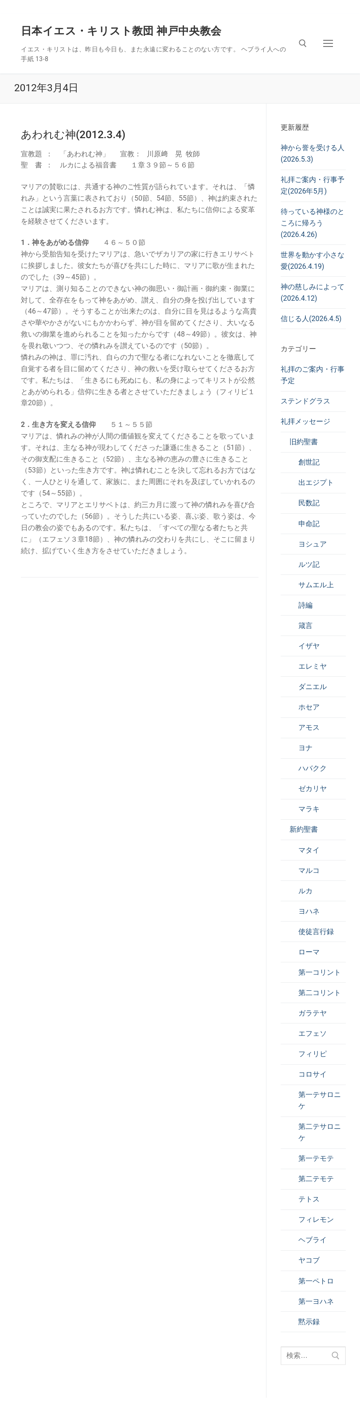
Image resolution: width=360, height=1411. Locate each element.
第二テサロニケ (319, 1132)
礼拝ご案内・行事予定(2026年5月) (312, 185)
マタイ (309, 850)
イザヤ (309, 646)
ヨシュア (312, 544)
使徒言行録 (316, 931)
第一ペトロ (316, 1281)
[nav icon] (328, 43)
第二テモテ (316, 1179)
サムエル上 (316, 585)
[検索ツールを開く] (303, 43)
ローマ (309, 952)
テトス (309, 1199)
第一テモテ (316, 1158)
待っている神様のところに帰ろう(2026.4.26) (312, 223)
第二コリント (319, 992)
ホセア (309, 707)
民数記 (309, 503)
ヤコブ (309, 1260)
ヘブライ (312, 1240)
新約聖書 (304, 829)
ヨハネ (309, 911)
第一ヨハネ (316, 1301)
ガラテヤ (312, 1013)
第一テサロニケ (319, 1100)
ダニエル (312, 686)
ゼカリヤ (312, 788)
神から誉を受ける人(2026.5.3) (312, 153)
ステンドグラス (305, 401)
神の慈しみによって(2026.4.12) (312, 292)
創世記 (309, 462)
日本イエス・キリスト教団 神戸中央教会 (121, 31)
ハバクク (312, 768)
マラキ (309, 809)
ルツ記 (309, 564)
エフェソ (312, 1033)
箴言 (305, 625)
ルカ (305, 891)
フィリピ (312, 1054)
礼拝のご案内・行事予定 (312, 375)
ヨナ (305, 748)
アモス (309, 727)
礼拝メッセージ (305, 421)
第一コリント (319, 972)
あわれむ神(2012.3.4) (73, 134)
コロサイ (312, 1074)
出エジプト (316, 482)
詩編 (305, 605)
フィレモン (316, 1219)
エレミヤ (312, 666)
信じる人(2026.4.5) (311, 318)
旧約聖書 (304, 442)
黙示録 (309, 1322)
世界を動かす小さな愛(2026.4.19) (312, 261)
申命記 (309, 523)
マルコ (309, 870)
